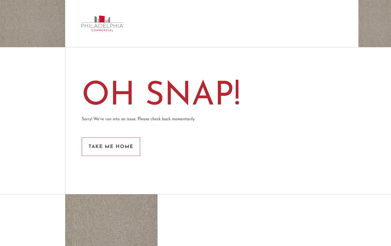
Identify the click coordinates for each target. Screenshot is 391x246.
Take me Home (111, 146)
